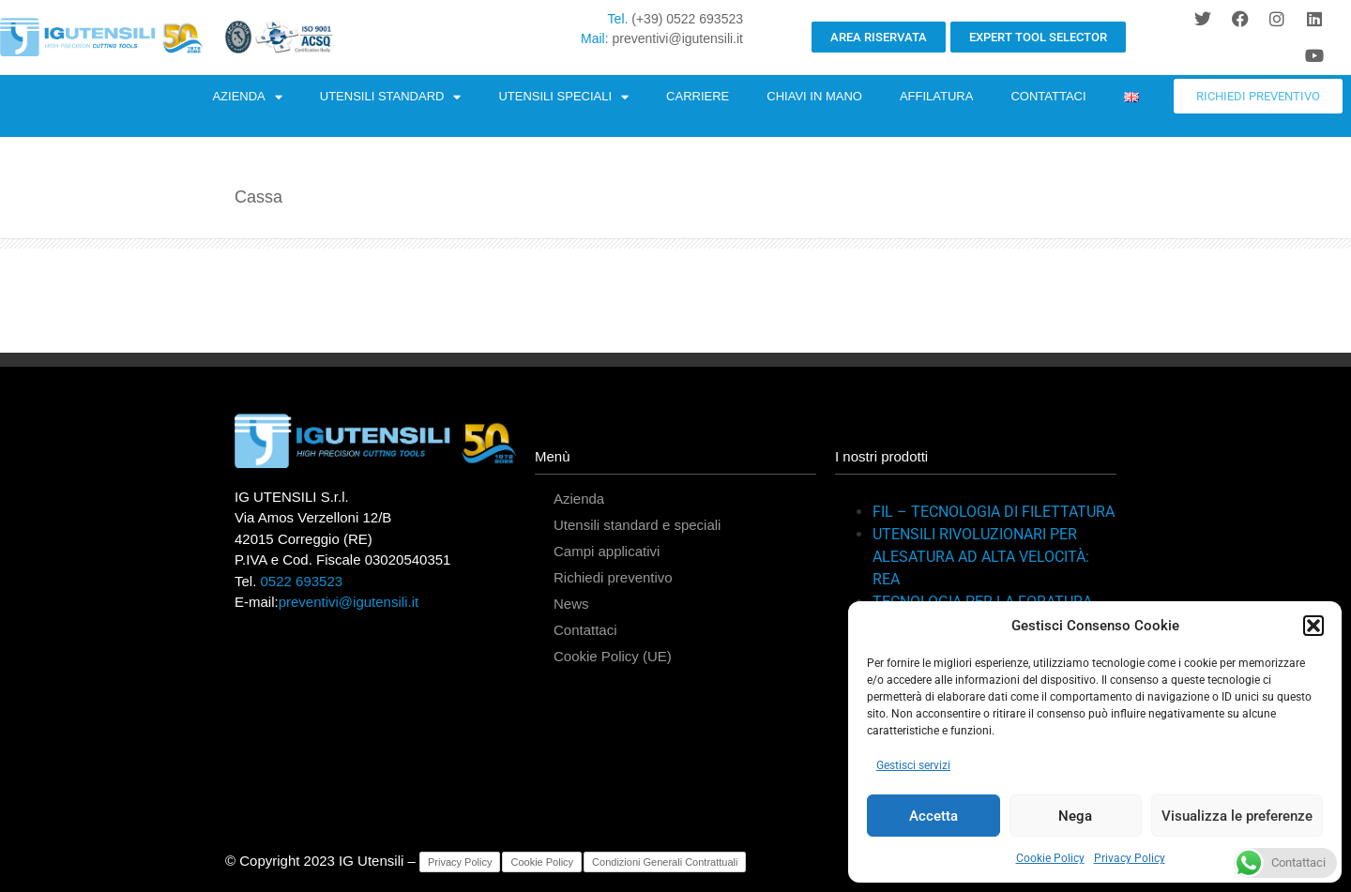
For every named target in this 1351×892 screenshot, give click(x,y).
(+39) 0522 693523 (687, 18)
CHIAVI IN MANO (814, 96)
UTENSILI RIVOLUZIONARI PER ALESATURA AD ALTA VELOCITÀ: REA (981, 556)
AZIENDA (246, 97)
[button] (1313, 625)
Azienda (579, 498)
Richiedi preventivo (613, 577)
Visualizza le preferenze (1237, 816)
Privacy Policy (1129, 858)
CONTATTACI (1047, 96)
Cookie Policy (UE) (613, 656)
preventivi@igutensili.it (678, 38)
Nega (1075, 816)
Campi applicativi (607, 551)
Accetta (933, 816)
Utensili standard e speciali (637, 525)
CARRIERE (697, 96)
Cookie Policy (1050, 858)
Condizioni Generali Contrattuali (664, 862)
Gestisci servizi (913, 765)
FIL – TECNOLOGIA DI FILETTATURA (994, 512)
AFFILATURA (937, 96)
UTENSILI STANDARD (391, 97)
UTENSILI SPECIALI (563, 97)
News (571, 604)
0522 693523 (302, 581)
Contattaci (585, 630)
